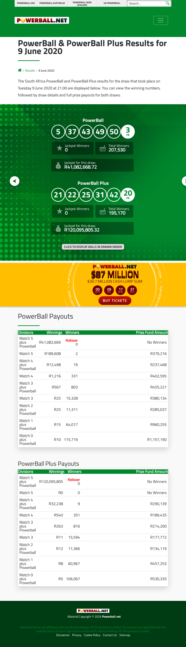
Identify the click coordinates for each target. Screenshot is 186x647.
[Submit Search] (167, 3)
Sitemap (124, 635)
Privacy (76, 635)
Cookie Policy (92, 635)
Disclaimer (63, 635)
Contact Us (110, 635)
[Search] (149, 3)
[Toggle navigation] (160, 20)
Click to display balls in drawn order (93, 247)
